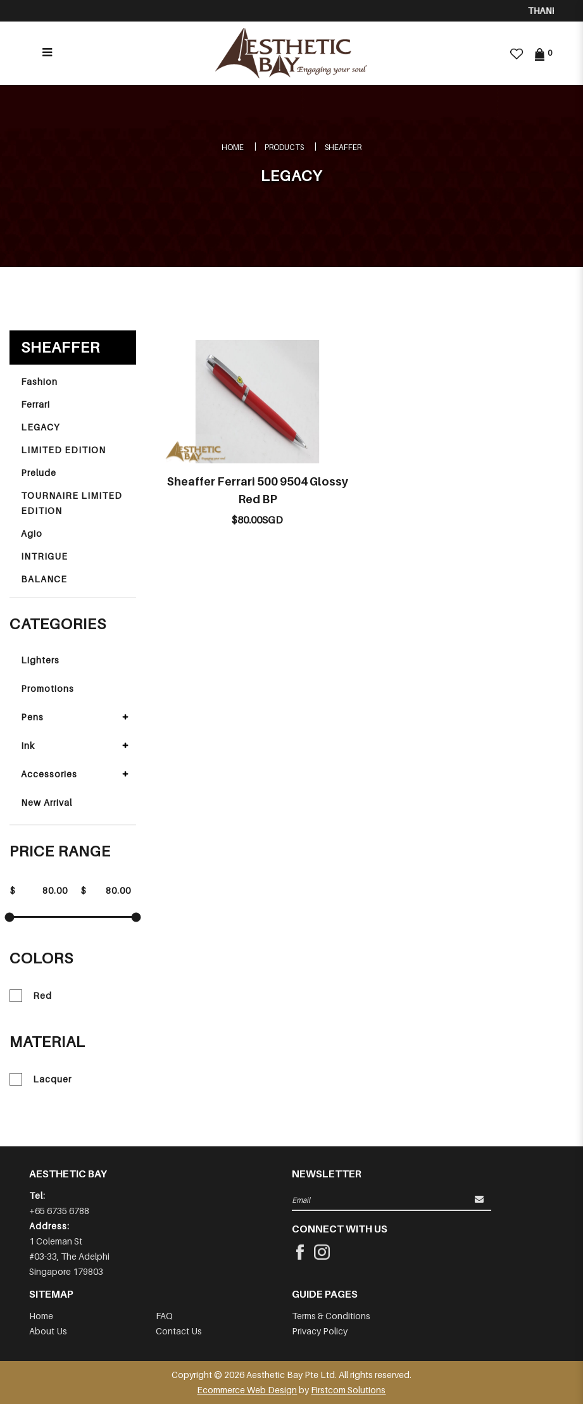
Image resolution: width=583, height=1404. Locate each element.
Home (233, 147)
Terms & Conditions (331, 1315)
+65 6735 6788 (59, 1210)
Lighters (40, 660)
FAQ (164, 1315)
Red (30, 995)
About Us (48, 1331)
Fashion (39, 381)
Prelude (38, 472)
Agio (31, 533)
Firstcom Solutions (348, 1389)
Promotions (47, 688)
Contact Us (179, 1331)
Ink (28, 745)
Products (284, 147)
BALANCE (44, 579)
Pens (32, 716)
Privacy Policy (320, 1331)
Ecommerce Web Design (247, 1389)
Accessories (49, 773)
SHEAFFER (343, 147)
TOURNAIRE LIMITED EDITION (71, 503)
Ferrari (35, 404)
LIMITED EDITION (63, 449)
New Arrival (46, 802)
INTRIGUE (44, 556)
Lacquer (40, 1079)
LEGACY (40, 427)
